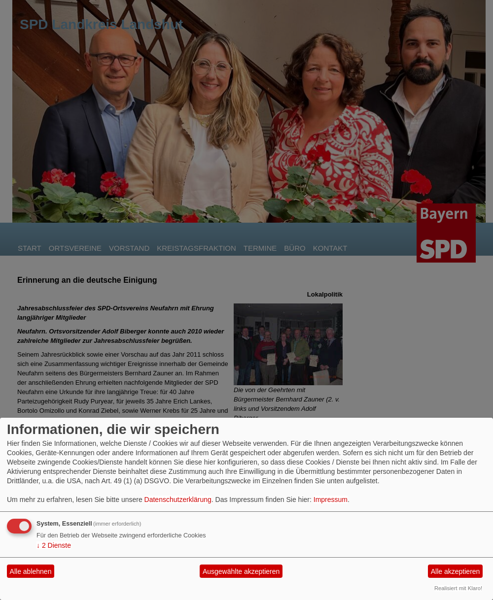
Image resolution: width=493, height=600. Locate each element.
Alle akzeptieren (455, 571)
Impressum (331, 499)
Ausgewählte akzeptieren (241, 571)
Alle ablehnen (31, 571)
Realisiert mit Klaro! (458, 588)
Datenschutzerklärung (177, 499)
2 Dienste (53, 545)
